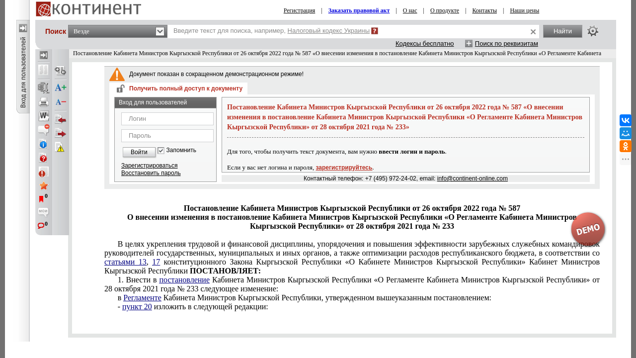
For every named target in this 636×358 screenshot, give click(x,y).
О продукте (444, 10)
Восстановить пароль (151, 173)
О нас (410, 10)
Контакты (484, 10)
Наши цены (524, 10)
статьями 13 (125, 262)
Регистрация (300, 10)
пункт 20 (137, 306)
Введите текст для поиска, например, (271, 30)
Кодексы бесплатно (425, 43)
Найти (563, 31)
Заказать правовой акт (359, 10)
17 (156, 262)
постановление (184, 279)
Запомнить (181, 150)
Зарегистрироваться (149, 165)
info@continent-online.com (472, 178)
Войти (139, 152)
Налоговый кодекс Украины (329, 30)
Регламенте (142, 297)
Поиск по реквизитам (506, 43)
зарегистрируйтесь (344, 167)
